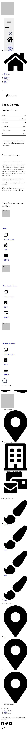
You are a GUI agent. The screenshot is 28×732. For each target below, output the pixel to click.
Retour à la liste (11, 95)
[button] (10, 36)
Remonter (7, 728)
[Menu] (9, 34)
